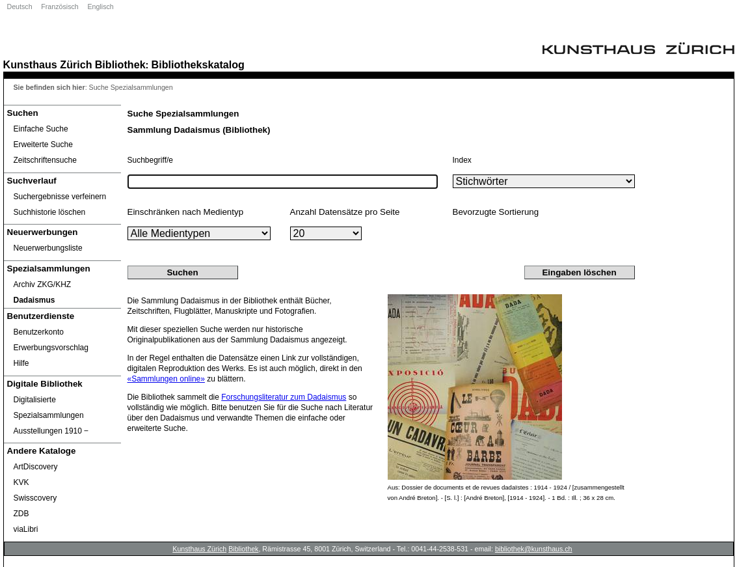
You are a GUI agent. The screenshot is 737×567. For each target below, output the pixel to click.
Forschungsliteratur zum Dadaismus (283, 397)
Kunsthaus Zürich (47, 64)
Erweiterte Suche (43, 144)
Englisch (100, 6)
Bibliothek (120, 64)
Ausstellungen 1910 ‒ (51, 431)
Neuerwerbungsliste (48, 248)
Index (462, 160)
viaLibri (26, 529)
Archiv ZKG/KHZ (43, 284)
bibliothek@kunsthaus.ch (533, 549)
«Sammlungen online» (166, 378)
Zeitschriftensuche (45, 160)
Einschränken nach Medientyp (185, 212)
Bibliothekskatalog (198, 64)
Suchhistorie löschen (50, 212)
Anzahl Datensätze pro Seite (345, 212)
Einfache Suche (41, 128)
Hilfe (21, 363)
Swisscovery (35, 498)
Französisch (59, 6)
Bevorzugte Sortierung (496, 212)
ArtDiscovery (36, 466)
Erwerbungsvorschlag (51, 347)
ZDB (21, 513)
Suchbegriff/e (150, 160)
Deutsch (20, 6)
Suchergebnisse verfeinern (60, 196)
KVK (21, 482)
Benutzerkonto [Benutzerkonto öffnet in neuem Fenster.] (39, 332)
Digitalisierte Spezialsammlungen (49, 407)
